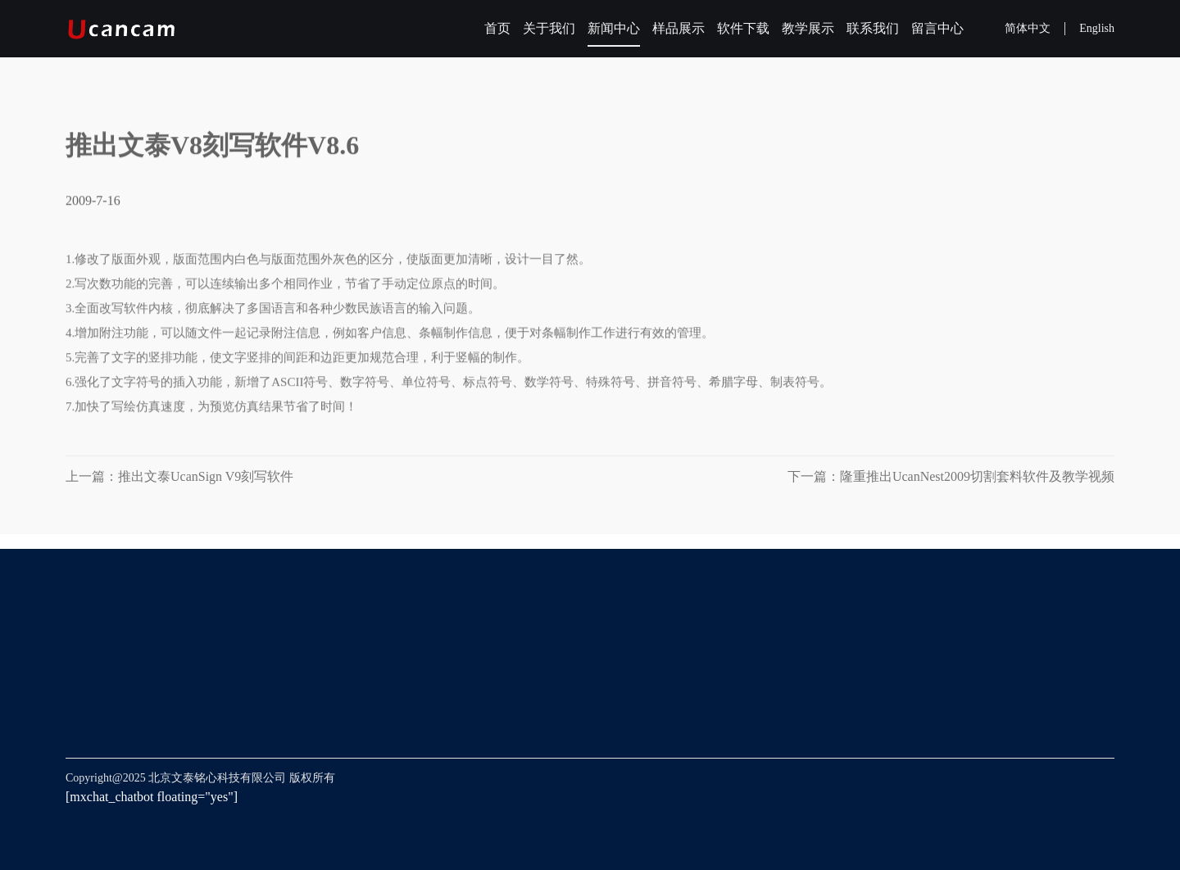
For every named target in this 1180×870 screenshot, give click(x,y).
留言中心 (937, 28)
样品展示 (678, 28)
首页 (497, 28)
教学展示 (808, 28)
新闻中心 (614, 28)
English (1096, 28)
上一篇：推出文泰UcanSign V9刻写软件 (186, 476)
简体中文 (1028, 28)
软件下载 (743, 28)
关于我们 (549, 28)
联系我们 (872, 28)
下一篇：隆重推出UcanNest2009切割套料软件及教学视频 (950, 476)
